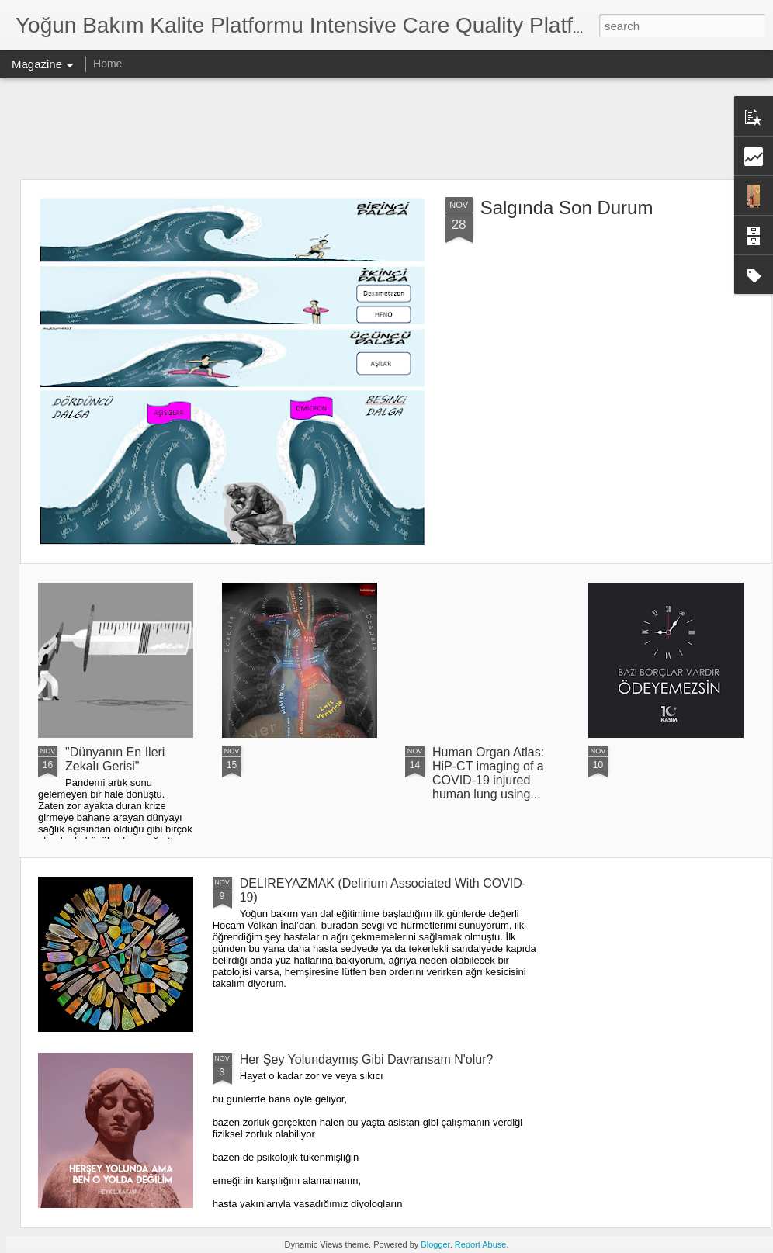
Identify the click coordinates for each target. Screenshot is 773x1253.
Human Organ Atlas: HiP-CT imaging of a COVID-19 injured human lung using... (488, 773)
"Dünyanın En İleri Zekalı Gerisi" (115, 759)
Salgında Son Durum (566, 207)
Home (107, 63)
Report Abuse (481, 1244)
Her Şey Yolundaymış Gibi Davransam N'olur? (367, 1059)
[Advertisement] (386, 128)
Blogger (435, 1244)
